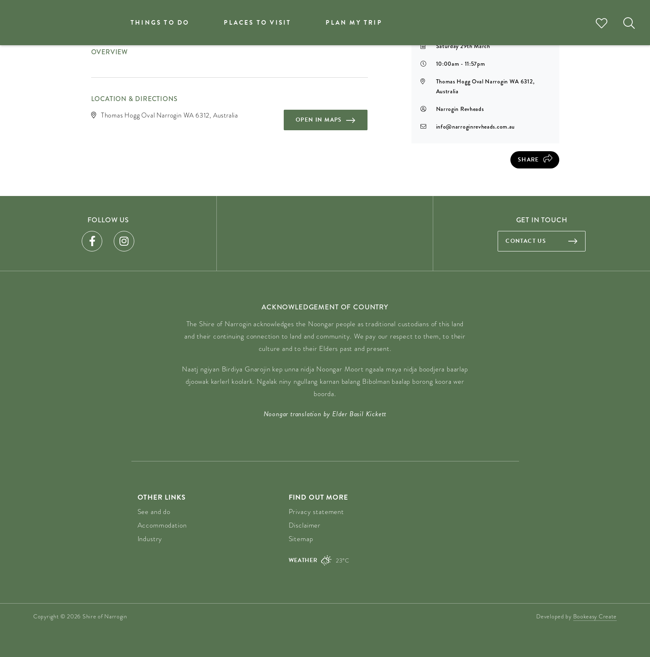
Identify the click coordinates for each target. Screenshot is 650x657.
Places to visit (257, 22)
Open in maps (319, 119)
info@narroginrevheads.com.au (475, 126)
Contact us (525, 241)
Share (528, 159)
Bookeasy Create (595, 616)
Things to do (160, 22)
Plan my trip (354, 22)
